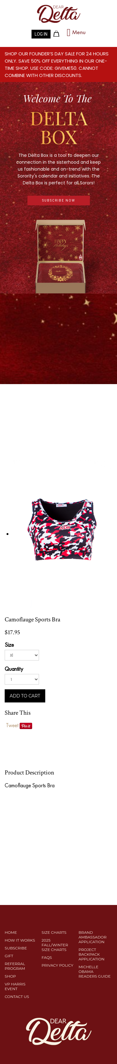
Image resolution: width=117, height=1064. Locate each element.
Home (11, 932)
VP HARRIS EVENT (15, 986)
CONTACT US (17, 996)
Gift (9, 955)
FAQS (46, 957)
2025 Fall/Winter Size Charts (54, 945)
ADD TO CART (25, 696)
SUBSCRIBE (16, 948)
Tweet (12, 725)
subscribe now (58, 200)
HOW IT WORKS (20, 940)
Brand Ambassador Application (93, 937)
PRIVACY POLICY (57, 965)
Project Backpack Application (92, 954)
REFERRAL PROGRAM (15, 966)
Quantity (14, 668)
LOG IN (41, 34)
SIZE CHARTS (53, 932)
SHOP (10, 976)
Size (9, 644)
